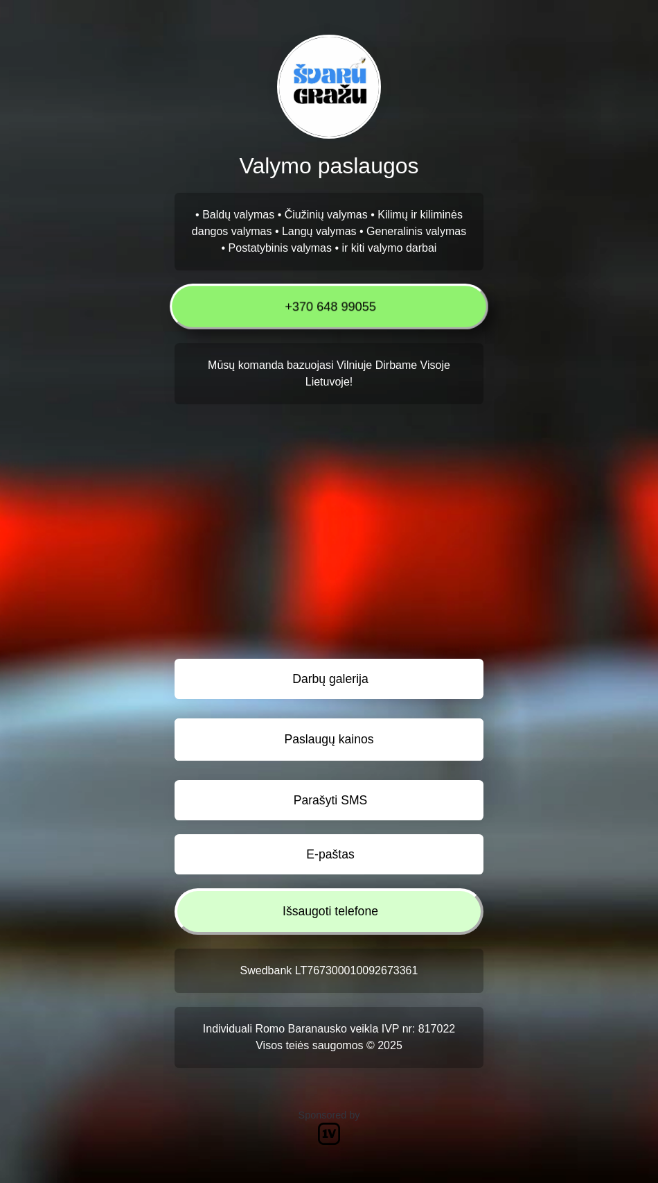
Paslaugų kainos (328, 739)
